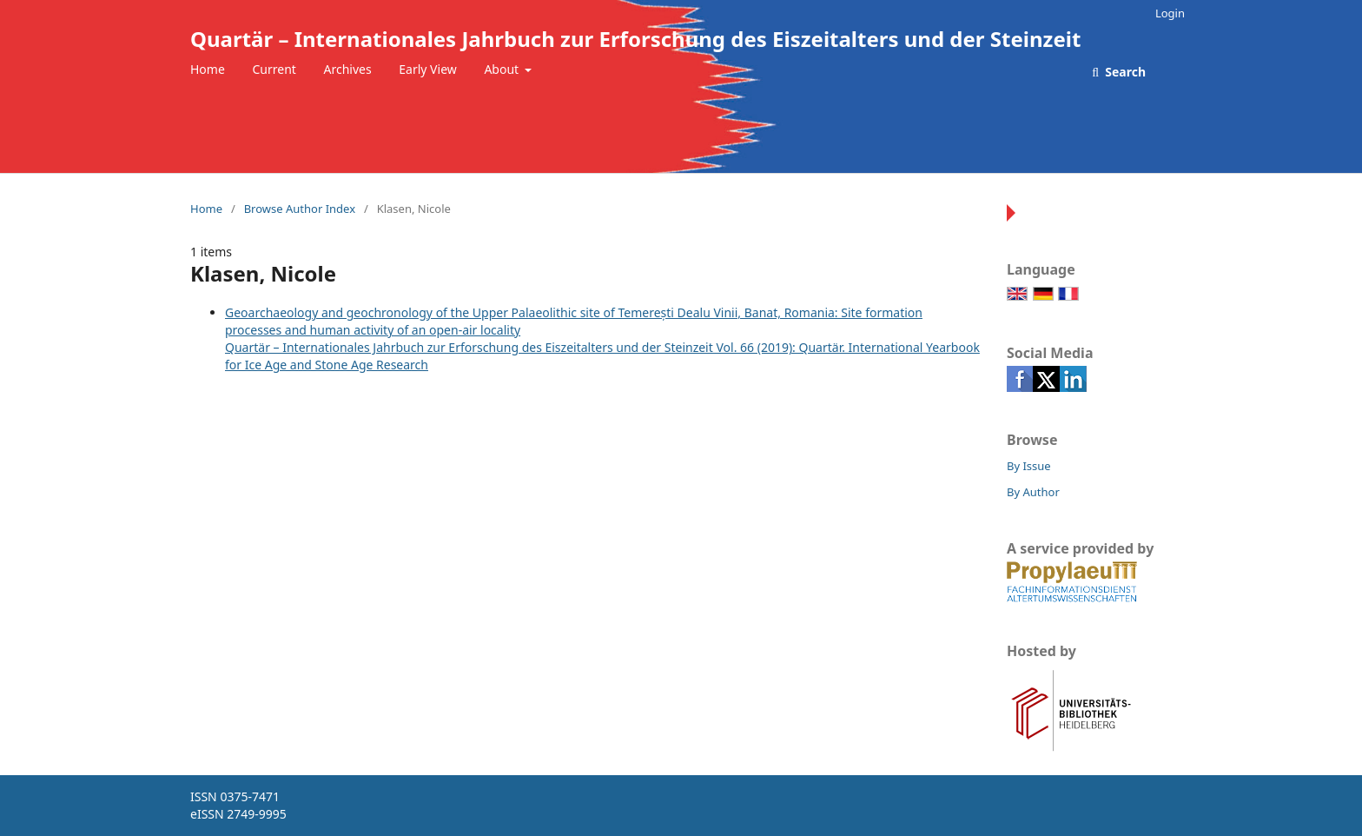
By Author (1033, 492)
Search (1124, 71)
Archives (348, 69)
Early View (427, 69)
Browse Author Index (299, 208)
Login (1170, 13)
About (502, 69)
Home (207, 69)
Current (273, 69)
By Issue (1029, 466)
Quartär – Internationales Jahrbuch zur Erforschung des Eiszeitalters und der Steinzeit (635, 38)
